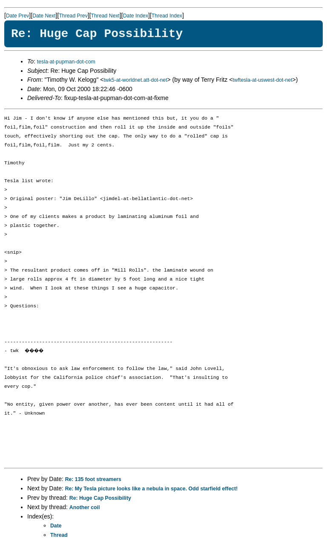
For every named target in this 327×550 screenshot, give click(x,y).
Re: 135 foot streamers (93, 479)
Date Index (135, 16)
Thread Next (105, 16)
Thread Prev (73, 16)
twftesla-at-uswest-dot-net (262, 80)
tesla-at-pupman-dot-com (66, 62)
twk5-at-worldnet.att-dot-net (135, 80)
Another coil (84, 507)
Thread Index (167, 16)
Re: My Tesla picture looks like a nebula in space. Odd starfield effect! (151, 489)
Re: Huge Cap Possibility (100, 498)
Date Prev (17, 16)
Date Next (43, 16)
